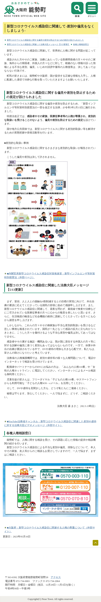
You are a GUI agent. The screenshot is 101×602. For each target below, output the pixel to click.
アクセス (56, 577)
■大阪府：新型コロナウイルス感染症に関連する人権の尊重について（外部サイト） (49, 529)
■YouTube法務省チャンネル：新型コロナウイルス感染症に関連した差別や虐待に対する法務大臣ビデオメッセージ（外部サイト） (50, 423)
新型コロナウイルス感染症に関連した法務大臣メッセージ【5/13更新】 (38, 44)
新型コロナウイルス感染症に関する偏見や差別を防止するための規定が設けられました (45, 40)
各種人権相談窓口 (81, 44)
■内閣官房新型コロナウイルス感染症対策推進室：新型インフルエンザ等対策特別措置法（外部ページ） (49, 275)
